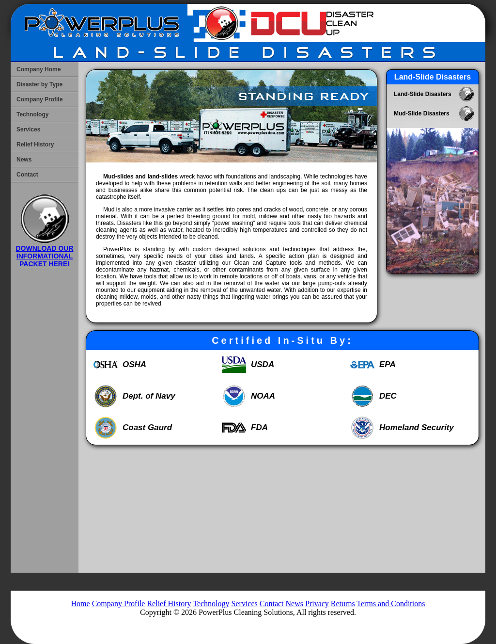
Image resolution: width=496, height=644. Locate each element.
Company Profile (39, 99)
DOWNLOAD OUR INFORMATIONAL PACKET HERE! (45, 252)
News (23, 159)
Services (28, 129)
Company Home (38, 69)
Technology (32, 114)
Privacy (317, 603)
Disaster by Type (39, 84)
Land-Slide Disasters (422, 94)
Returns (343, 603)
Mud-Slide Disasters (422, 113)
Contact (27, 174)
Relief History (35, 144)
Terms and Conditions (390, 603)
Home (80, 603)
